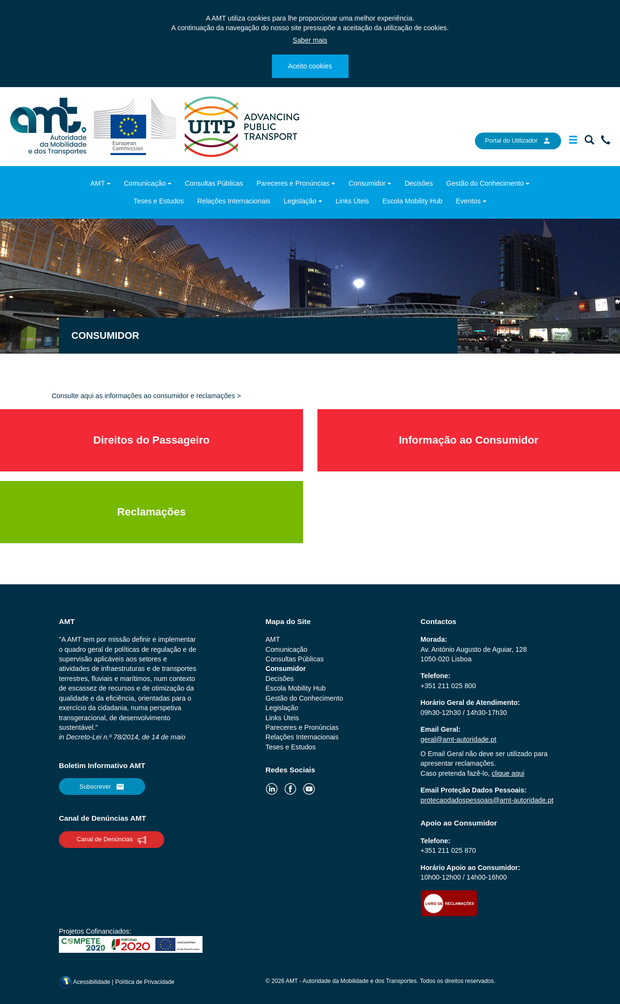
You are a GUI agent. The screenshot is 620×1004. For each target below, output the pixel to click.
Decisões (419, 183)
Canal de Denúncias (111, 840)
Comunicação (145, 183)
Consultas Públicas (214, 183)
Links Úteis (352, 201)
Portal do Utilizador (518, 140)
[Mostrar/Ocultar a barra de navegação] (573, 141)
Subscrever (101, 786)
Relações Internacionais (234, 201)
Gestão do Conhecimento (485, 183)
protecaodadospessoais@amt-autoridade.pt (486, 800)
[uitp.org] (241, 126)
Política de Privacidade (145, 982)
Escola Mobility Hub (413, 201)
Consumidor (367, 183)
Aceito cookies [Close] (310, 66)
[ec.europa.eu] (136, 126)
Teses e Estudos (159, 201)
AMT (97, 183)
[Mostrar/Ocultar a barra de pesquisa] (589, 141)
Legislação (300, 201)
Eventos (468, 201)
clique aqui (508, 773)
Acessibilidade (85, 982)
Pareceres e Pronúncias (293, 183)
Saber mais (310, 40)
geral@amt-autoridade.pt (458, 739)
